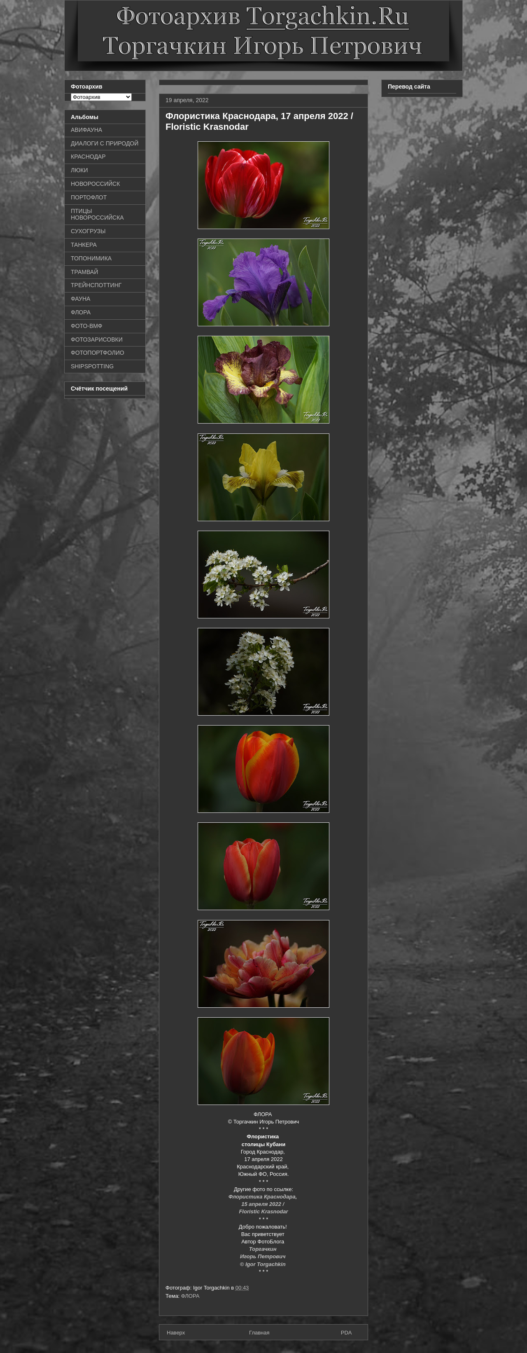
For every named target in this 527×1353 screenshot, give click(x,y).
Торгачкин (263, 1249)
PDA (346, 1333)
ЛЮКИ (79, 170)
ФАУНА (80, 298)
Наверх (176, 1333)
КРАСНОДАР (88, 156)
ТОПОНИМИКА (91, 258)
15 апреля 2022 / (263, 1204)
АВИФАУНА (86, 129)
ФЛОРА (190, 1296)
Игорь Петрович (263, 1256)
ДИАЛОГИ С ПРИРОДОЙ (104, 143)
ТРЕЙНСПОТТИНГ (96, 285)
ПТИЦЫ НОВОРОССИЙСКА (97, 214)
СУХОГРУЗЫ (88, 231)
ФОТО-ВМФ (87, 326)
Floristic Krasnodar (263, 1211)
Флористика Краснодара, (263, 1197)
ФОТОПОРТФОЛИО (97, 352)
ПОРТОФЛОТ (89, 197)
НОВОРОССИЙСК (95, 183)
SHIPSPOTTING (92, 366)
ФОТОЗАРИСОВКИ (97, 339)
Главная (259, 1333)
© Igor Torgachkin (263, 1264)
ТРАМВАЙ (84, 272)
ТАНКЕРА (84, 244)
